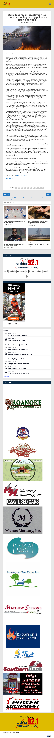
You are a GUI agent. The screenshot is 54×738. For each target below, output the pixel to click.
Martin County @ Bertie (16, 340)
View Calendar (6, 376)
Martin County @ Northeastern (19, 373)
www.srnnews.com (21, 175)
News (31, 22)
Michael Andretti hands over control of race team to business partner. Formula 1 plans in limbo (15, 244)
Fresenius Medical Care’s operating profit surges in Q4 (14, 222)
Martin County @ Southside (18, 349)
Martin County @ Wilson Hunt (18, 345)
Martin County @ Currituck (18, 368)
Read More (9, 178)
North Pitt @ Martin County (18, 335)
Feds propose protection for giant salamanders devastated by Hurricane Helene (38, 223)
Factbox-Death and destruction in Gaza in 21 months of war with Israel (38, 243)
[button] (27, 276)
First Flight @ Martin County (18, 359)
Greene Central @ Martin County (20, 354)
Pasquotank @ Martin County (18, 364)
